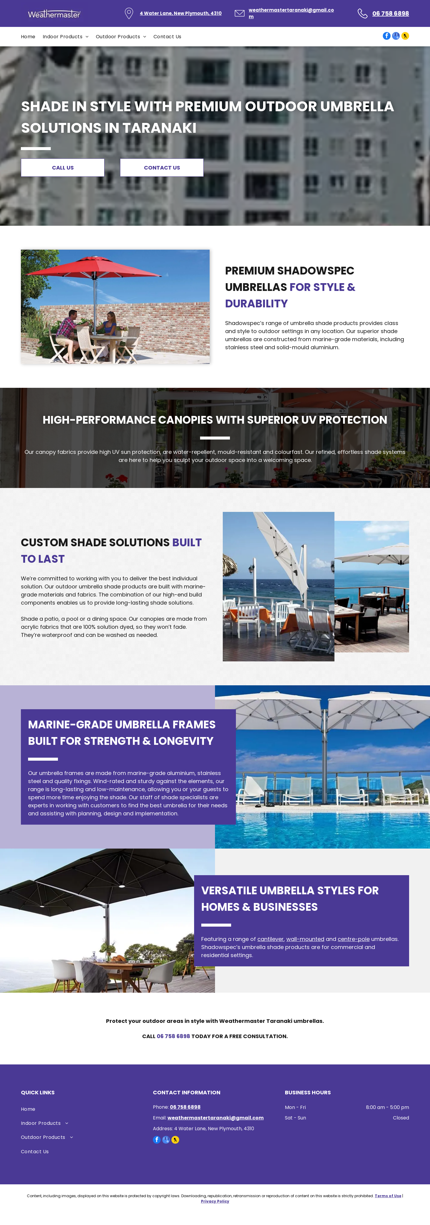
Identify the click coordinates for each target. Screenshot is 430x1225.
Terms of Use (388, 1195)
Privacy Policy (215, 1201)
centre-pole (354, 939)
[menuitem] (32, 36)
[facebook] (387, 36)
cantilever (270, 939)
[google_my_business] (396, 36)
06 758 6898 (173, 1036)
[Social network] (405, 36)
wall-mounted (305, 939)
